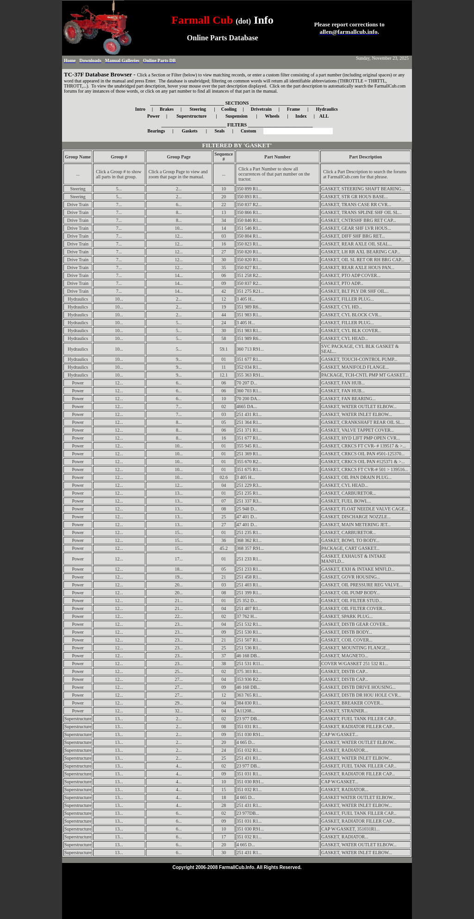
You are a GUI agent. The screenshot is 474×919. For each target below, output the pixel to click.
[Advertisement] (237, 892)
